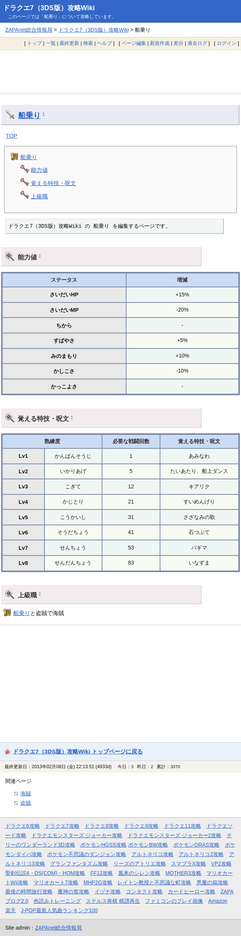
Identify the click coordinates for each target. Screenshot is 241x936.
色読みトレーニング (57, 901)
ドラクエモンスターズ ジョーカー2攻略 (175, 835)
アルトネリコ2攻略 (201, 854)
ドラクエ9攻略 (141, 826)
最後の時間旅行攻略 (29, 891)
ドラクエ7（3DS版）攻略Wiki (49, 8)
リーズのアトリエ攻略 (139, 864)
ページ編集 (134, 43)
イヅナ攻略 (108, 891)
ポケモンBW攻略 (148, 845)
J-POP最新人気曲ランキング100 (59, 910)
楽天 (10, 910)
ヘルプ (104, 43)
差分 (178, 43)
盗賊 (25, 803)
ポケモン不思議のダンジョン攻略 (86, 854)
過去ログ (197, 43)
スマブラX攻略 (188, 864)
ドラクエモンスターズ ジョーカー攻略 (76, 835)
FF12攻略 (101, 873)
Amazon (217, 901)
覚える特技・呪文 (53, 183)
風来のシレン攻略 (139, 873)
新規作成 (159, 43)
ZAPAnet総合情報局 (28, 30)
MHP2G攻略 (98, 882)
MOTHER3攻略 (183, 873)
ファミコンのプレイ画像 (174, 901)
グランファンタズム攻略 (79, 864)
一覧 (51, 43)
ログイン (226, 43)
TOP (11, 135)
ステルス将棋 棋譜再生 (113, 901)
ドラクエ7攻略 (62, 826)
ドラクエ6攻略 (22, 826)
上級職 (39, 196)
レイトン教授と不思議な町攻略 (154, 882)
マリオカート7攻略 (56, 882)
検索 (88, 43)
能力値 (39, 170)
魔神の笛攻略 (73, 891)
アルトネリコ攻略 (152, 854)
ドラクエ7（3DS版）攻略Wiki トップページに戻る (78, 751)
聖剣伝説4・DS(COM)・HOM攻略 (45, 873)
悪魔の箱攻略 (212, 882)
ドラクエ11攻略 (182, 826)
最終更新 (69, 43)
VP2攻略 (221, 864)
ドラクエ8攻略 (101, 826)
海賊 (25, 793)
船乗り (29, 115)
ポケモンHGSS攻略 (103, 845)
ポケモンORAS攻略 (196, 845)
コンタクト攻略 (144, 891)
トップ (34, 43)
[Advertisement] (120, 72)
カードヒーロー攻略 (191, 891)
